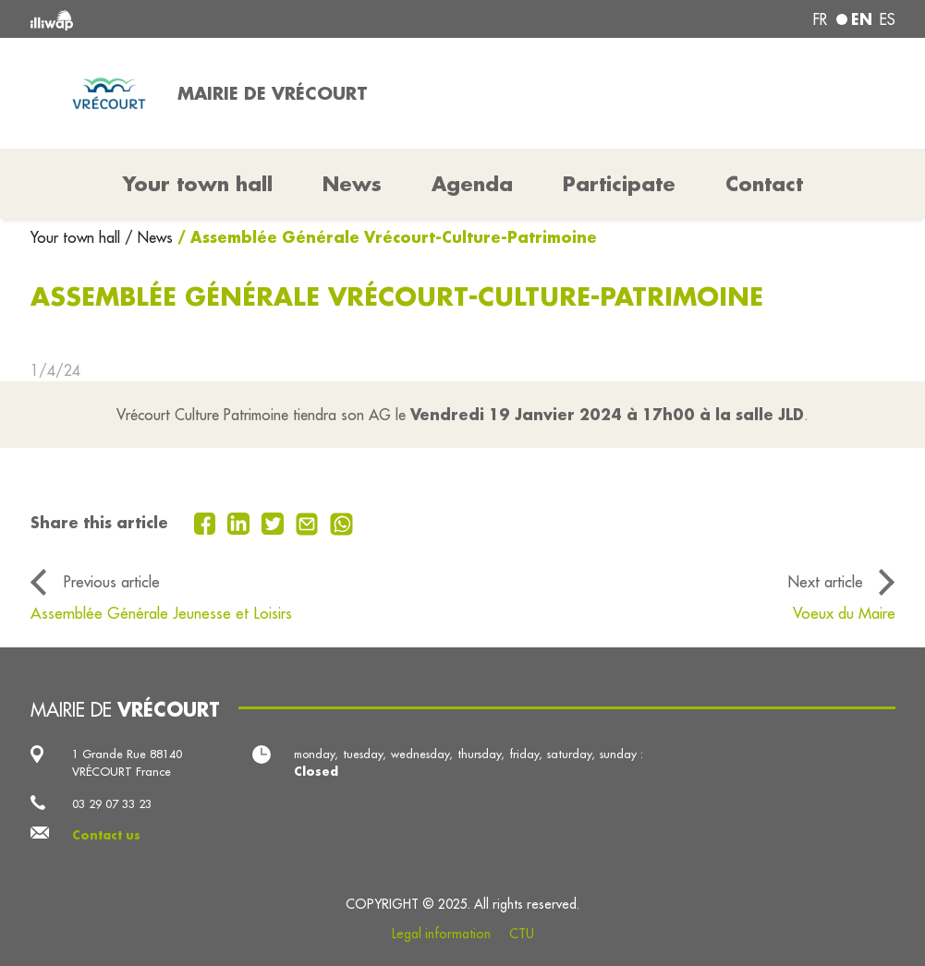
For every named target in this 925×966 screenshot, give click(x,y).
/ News (149, 237)
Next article (825, 581)
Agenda (472, 184)
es (887, 19)
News (352, 184)
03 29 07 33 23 (112, 803)
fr (820, 19)
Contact (764, 184)
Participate (619, 184)
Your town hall (77, 237)
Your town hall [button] (198, 184)
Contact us (106, 834)
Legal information (441, 933)
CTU (521, 933)
